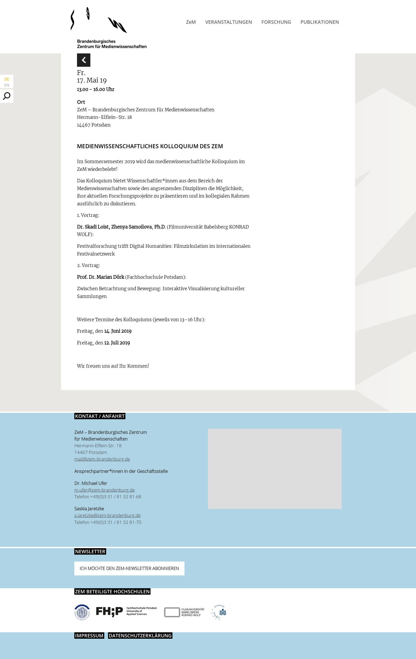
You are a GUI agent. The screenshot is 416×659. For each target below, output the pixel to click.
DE (6, 79)
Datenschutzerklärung (140, 635)
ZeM (191, 22)
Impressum (89, 635)
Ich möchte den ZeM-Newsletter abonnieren (129, 568)
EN (6, 85)
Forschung (276, 22)
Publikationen (320, 22)
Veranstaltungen (228, 22)
